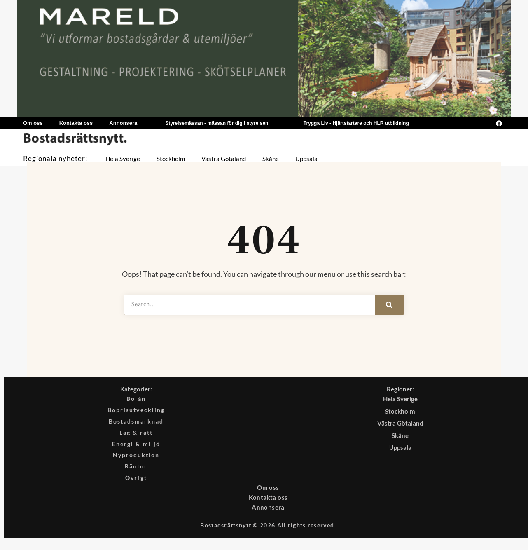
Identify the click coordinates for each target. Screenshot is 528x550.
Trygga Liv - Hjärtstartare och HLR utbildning (356, 123)
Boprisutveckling (136, 411)
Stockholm (171, 158)
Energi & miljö (136, 447)
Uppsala (306, 158)
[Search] (389, 305)
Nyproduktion (136, 459)
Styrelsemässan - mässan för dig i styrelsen (216, 123)
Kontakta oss (76, 123)
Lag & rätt (136, 435)
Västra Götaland (223, 158)
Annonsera (123, 123)
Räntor (136, 471)
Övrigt (136, 484)
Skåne (270, 158)
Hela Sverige (122, 158)
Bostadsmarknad (136, 423)
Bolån (136, 399)
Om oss (33, 123)
